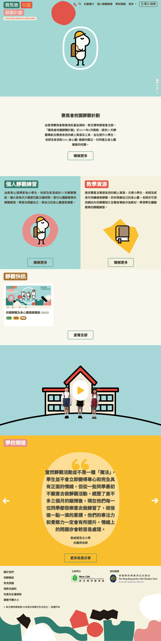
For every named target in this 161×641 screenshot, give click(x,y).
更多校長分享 (80, 558)
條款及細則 (10, 589)
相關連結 (9, 578)
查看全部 (80, 335)
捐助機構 (114, 571)
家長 (16, 318)
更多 (131, 4)
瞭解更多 (80, 156)
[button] (6, 500)
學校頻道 (120, 4)
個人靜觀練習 (105, 4)
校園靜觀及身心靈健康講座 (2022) (27, 313)
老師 (9, 318)
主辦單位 (76, 571)
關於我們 (9, 572)
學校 (23, 318)
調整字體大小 (11, 600)
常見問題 (9, 583)
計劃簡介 (89, 4)
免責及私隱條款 (13, 594)
